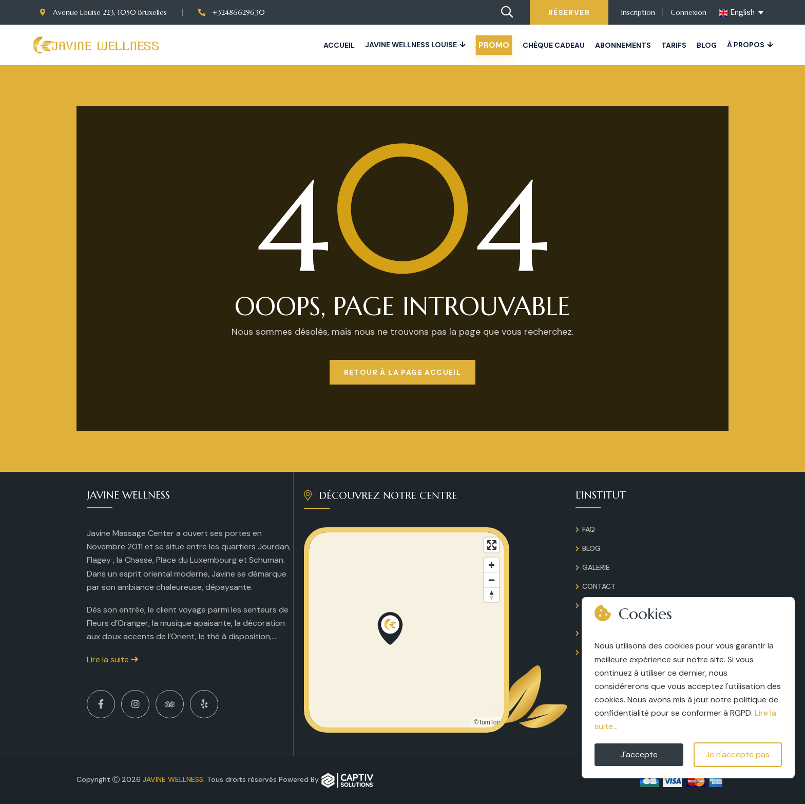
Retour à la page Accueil (403, 372)
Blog (707, 45)
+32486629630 (231, 12)
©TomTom (488, 722)
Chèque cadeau (554, 45)
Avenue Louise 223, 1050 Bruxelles (103, 12)
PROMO (493, 45)
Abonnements (623, 45)
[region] (406, 630)
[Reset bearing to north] (491, 594)
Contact (599, 586)
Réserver (569, 12)
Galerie (596, 567)
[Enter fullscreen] (491, 545)
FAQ (588, 529)
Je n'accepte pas (737, 754)
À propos (745, 44)
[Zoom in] (491, 565)
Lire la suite (112, 659)
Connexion (688, 12)
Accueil (339, 45)
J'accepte (639, 754)
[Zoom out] (491, 579)
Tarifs (673, 45)
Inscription (638, 12)
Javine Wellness (173, 779)
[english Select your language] (742, 13)
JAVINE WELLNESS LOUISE (411, 44)
